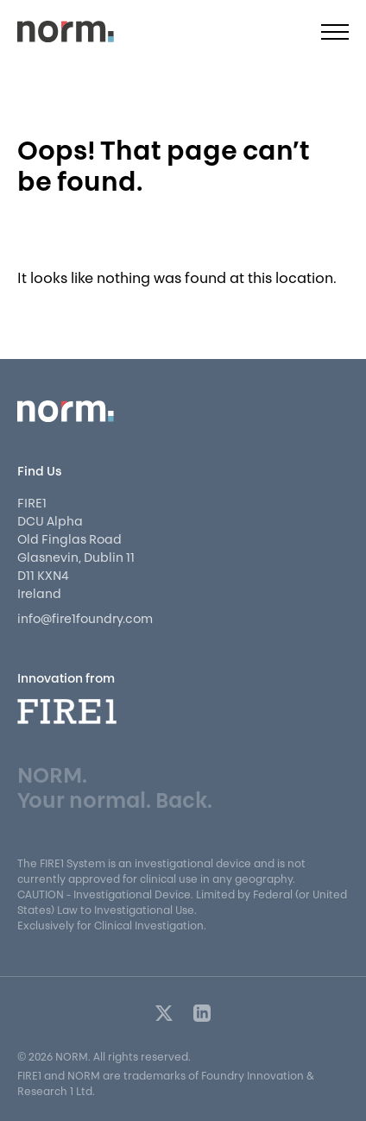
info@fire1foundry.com (85, 620)
